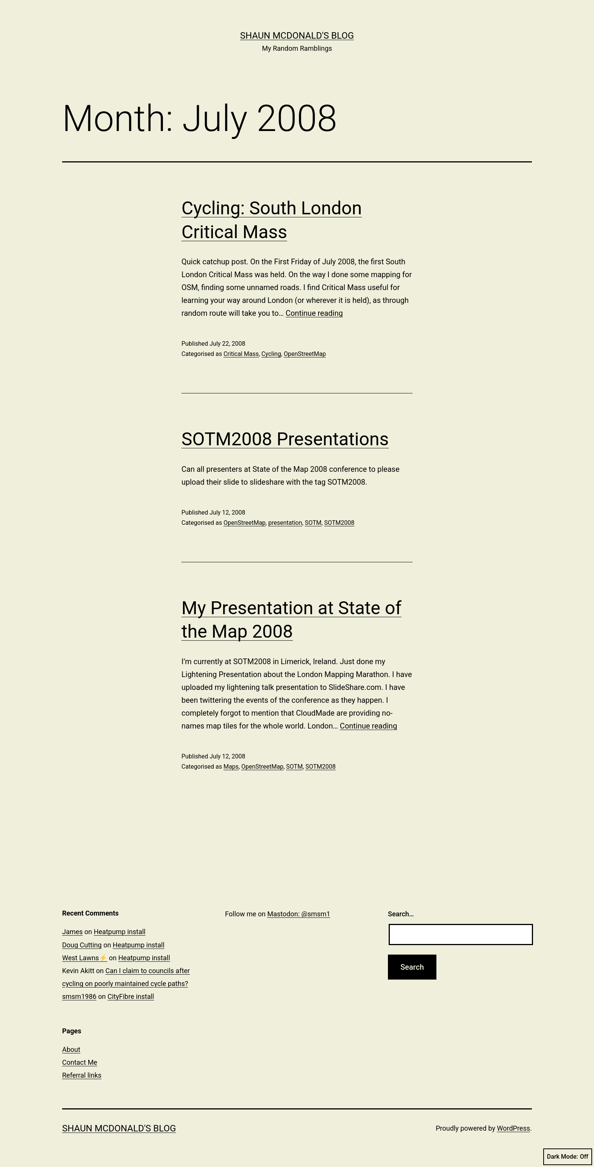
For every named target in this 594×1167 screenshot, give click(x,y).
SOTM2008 (339, 522)
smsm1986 (79, 996)
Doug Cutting (82, 945)
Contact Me (79, 1062)
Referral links (82, 1075)
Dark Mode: (567, 1156)
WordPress (513, 1128)
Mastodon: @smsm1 (298, 914)
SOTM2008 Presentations (285, 439)
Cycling (271, 353)
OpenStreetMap (305, 353)
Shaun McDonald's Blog (297, 35)
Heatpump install (119, 932)
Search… (401, 914)
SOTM (313, 522)
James (72, 932)
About (71, 1049)
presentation (285, 522)
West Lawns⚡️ (84, 958)
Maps (231, 766)
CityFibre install (131, 996)
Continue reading (314, 313)
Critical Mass (241, 353)
